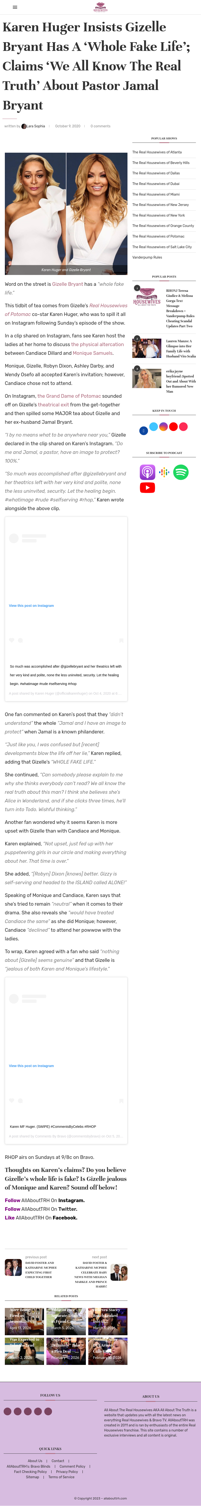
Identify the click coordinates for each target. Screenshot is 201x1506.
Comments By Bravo (50, 1136)
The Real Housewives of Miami (155, 194)
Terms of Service (61, 1477)
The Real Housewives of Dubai (155, 184)
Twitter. (67, 1209)
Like (10, 1218)
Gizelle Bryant (67, 284)
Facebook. (65, 1218)
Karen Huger (44, 693)
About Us (35, 1461)
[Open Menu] (15, 7)
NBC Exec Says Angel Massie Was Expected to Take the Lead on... (24, 1339)
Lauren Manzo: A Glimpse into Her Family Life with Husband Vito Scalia (181, 348)
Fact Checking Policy (30, 1472)
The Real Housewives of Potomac (158, 236)
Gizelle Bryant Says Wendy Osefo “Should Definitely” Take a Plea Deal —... (65, 1339)
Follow (12, 1200)
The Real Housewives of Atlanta (157, 152)
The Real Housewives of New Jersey (160, 205)
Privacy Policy (67, 1472)
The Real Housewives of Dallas (156, 173)
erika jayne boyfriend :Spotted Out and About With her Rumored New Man (181, 381)
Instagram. (71, 1200)
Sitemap (32, 1477)
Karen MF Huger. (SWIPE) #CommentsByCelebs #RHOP (53, 1127)
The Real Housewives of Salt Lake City (162, 247)
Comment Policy (72, 1467)
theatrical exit (53, 405)
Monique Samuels (92, 353)
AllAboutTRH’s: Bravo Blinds (28, 1467)
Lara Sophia (33, 126)
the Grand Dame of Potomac (69, 396)
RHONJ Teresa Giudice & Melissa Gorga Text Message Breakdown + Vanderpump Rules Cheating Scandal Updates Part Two (180, 308)
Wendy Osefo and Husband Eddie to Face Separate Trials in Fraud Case (64, 1309)
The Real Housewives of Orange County (163, 226)
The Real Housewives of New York (158, 215)
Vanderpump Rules (147, 257)
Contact (58, 1461)
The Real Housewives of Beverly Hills (160, 163)
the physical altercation (97, 344)
